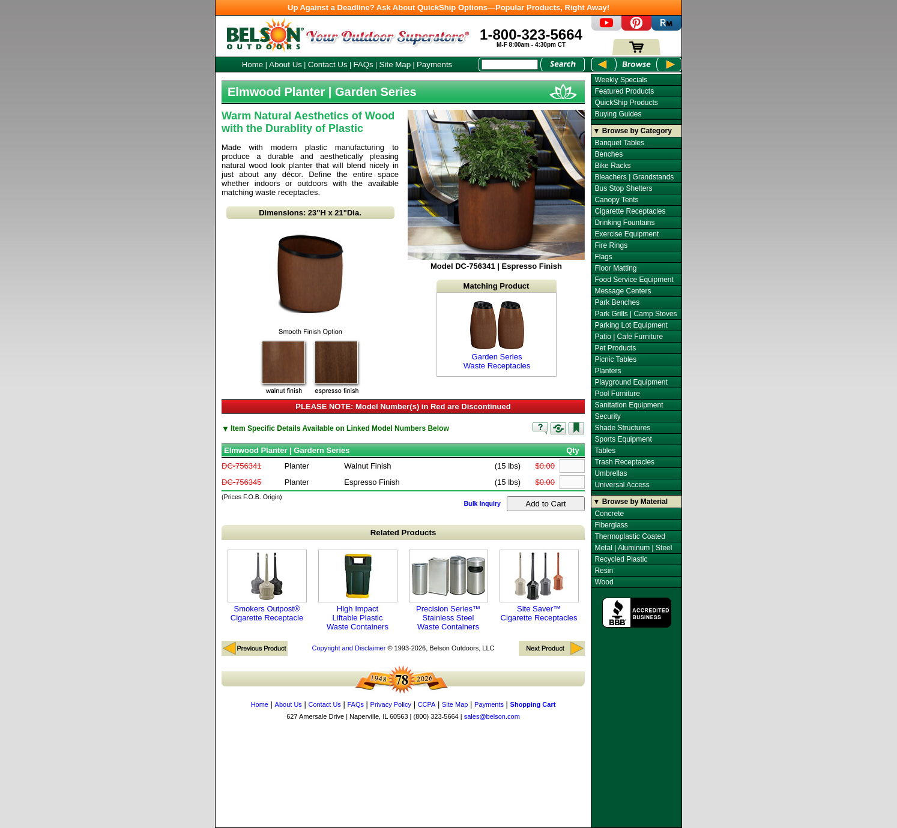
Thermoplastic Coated (629, 536)
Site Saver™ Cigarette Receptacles (539, 586)
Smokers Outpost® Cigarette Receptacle (267, 586)
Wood (603, 582)
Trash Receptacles (624, 462)
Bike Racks (612, 165)
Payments (434, 64)
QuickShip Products (625, 102)
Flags (603, 257)
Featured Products (624, 91)
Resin (603, 570)
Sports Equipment (622, 439)
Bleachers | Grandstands (634, 177)
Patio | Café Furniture (628, 336)
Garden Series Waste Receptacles (497, 334)
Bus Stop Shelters (623, 188)
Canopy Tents (616, 200)
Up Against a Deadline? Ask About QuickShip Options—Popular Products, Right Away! (448, 7)
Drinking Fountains (624, 222)
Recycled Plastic (620, 559)
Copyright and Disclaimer (348, 648)
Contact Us (328, 64)
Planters (607, 371)
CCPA (427, 704)
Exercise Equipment (626, 234)
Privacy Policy (390, 704)
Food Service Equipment (633, 279)
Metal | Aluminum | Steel (633, 548)
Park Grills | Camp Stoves (635, 314)
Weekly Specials (620, 80)
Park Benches (616, 302)
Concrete (609, 513)
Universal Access (621, 485)
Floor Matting (615, 268)
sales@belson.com (492, 716)
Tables (604, 450)
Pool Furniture (616, 393)
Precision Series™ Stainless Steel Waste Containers (448, 590)
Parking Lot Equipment (630, 325)
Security (607, 416)
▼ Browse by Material (630, 501)
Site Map (395, 64)
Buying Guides (617, 114)
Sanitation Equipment (628, 405)
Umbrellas (610, 473)
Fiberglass (610, 525)
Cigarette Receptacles (629, 211)
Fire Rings (610, 245)
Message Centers (622, 291)
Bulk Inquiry (482, 503)
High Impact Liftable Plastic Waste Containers (357, 590)
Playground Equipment (630, 382)
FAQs (363, 64)
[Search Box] (510, 64)
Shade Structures (622, 428)
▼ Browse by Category (632, 131)
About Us (285, 64)
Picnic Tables (615, 359)
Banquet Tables (619, 143)
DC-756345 (242, 482)
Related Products (403, 532)
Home (253, 64)
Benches (608, 154)
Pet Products (615, 348)
